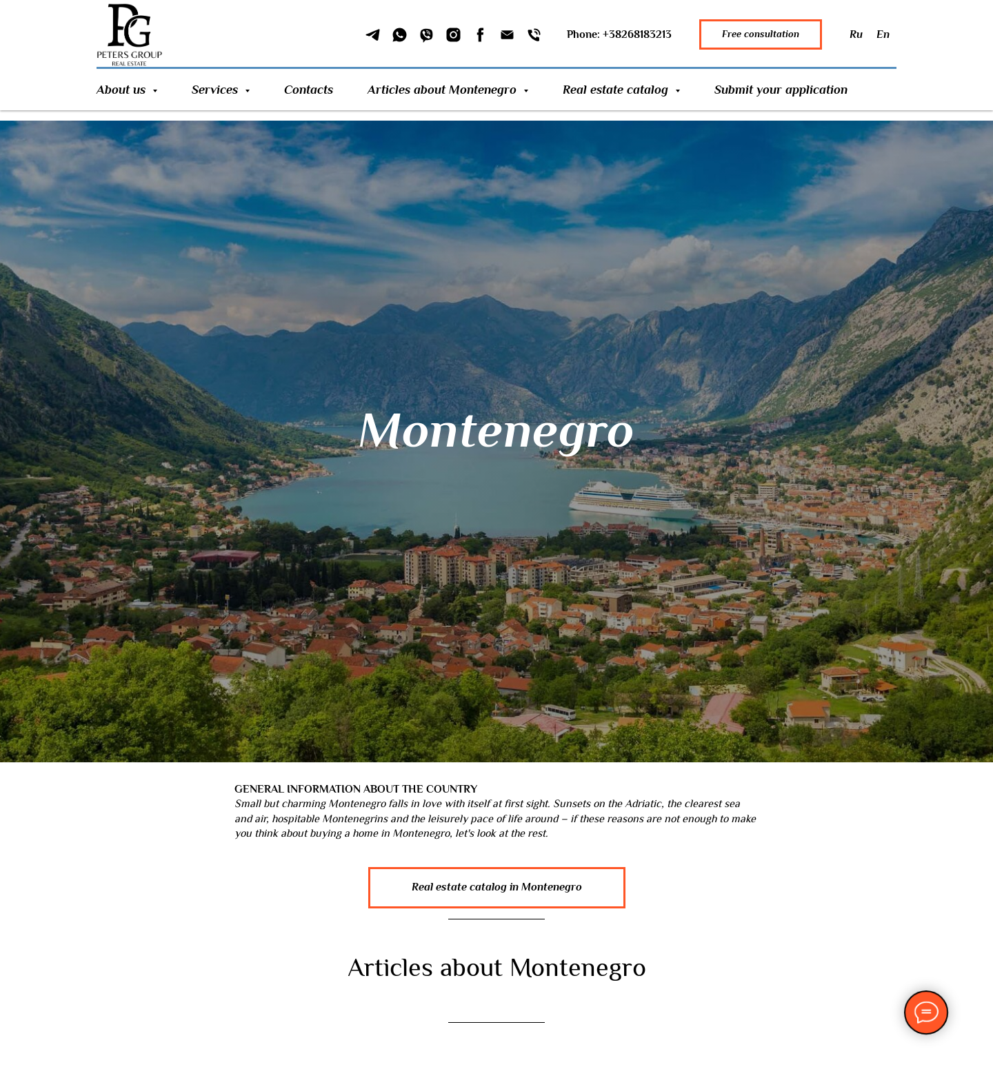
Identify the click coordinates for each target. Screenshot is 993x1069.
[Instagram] (453, 34)
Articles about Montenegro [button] (444, 89)
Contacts (308, 89)
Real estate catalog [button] (617, 89)
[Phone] (534, 34)
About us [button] (123, 89)
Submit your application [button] (780, 89)
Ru (856, 34)
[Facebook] (480, 34)
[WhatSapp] (399, 34)
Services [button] (216, 89)
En (883, 34)
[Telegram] (372, 34)
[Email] (507, 34)
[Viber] (426, 34)
